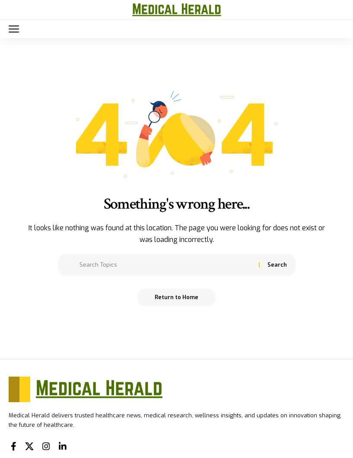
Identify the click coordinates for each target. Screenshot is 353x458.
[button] (16, 29)
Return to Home (176, 297)
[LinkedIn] (63, 446)
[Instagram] (46, 446)
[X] (29, 446)
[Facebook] (14, 446)
